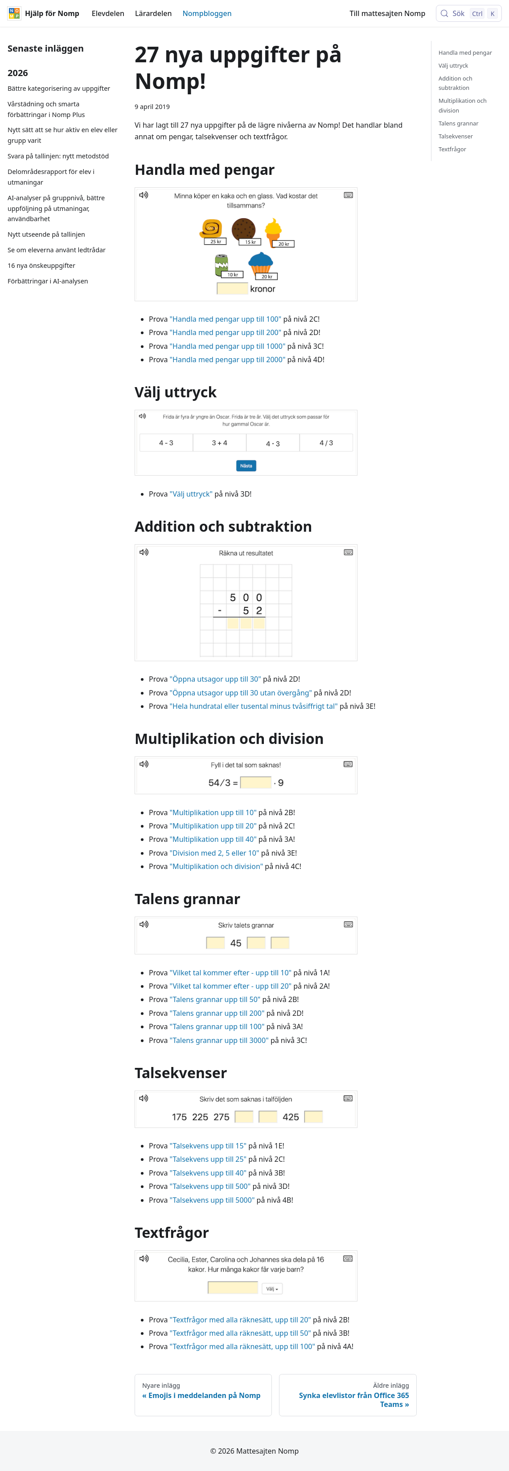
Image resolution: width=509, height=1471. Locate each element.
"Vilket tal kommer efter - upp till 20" (230, 986)
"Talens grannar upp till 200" (217, 1013)
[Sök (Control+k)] (469, 13)
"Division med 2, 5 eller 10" (214, 853)
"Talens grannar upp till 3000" (219, 1040)
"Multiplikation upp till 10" (213, 812)
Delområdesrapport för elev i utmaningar (51, 176)
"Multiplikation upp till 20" (213, 826)
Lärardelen (153, 13)
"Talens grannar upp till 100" (217, 1026)
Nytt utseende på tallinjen (46, 234)
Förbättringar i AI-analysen (48, 281)
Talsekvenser (456, 136)
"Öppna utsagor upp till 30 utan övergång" (241, 693)
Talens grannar (459, 123)
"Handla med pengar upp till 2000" (228, 359)
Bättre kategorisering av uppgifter (59, 88)
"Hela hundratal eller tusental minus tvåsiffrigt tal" (254, 706)
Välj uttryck (453, 65)
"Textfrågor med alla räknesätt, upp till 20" (240, 1320)
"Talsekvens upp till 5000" (212, 1200)
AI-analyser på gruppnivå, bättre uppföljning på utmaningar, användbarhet (56, 208)
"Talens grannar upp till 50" (215, 999)
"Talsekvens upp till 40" (208, 1173)
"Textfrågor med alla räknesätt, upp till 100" (242, 1346)
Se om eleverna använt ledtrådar (57, 250)
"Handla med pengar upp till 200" (226, 332)
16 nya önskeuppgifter (41, 265)
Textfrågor (452, 149)
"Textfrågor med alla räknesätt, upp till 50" (240, 1333)
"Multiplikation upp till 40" (213, 839)
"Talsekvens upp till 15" (208, 1146)
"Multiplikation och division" (216, 866)
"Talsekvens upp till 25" (208, 1159)
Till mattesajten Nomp (388, 13)
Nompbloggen (206, 13)
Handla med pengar (465, 52)
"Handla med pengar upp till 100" (226, 319)
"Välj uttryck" (191, 494)
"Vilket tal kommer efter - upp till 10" (230, 973)
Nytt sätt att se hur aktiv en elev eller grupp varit (63, 135)
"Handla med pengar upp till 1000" (228, 346)
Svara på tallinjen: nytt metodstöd (58, 156)
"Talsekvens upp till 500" (210, 1186)
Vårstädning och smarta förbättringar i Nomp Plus (46, 109)
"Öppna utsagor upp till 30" (215, 679)
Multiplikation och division (463, 105)
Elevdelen (108, 13)
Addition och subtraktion (455, 83)
